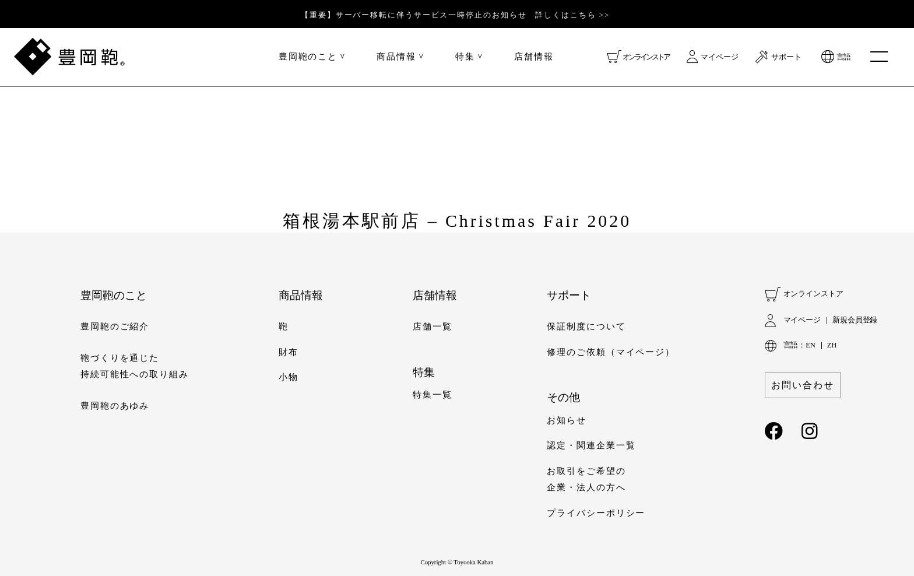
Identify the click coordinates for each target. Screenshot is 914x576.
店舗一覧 (432, 326)
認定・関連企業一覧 (591, 445)
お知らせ (566, 420)
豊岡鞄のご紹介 (114, 326)
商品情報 (396, 56)
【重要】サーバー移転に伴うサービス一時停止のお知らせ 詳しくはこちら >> (455, 14)
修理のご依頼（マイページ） (611, 352)
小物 (288, 377)
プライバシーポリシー (596, 513)
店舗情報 (534, 56)
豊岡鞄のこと (308, 56)
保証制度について (586, 326)
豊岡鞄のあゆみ (114, 405)
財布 (288, 352)
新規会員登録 (854, 320)
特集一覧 (432, 394)
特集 (465, 56)
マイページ (720, 56)
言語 (843, 56)
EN (810, 345)
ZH (831, 345)
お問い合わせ (802, 385)
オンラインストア (646, 56)
